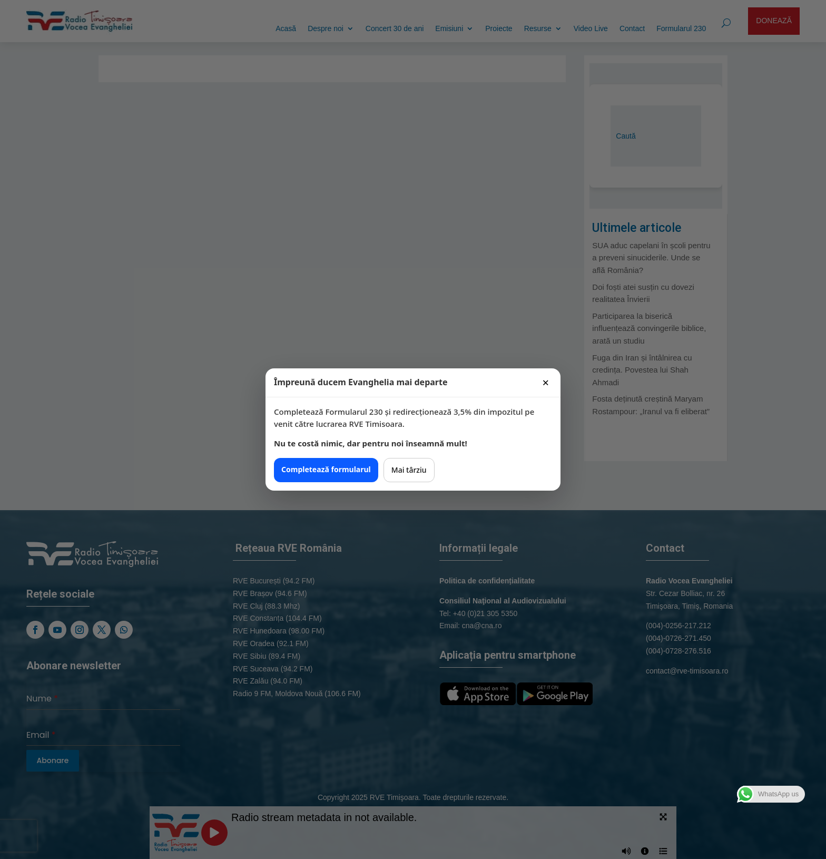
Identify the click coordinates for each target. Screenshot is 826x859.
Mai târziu (409, 470)
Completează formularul (326, 469)
